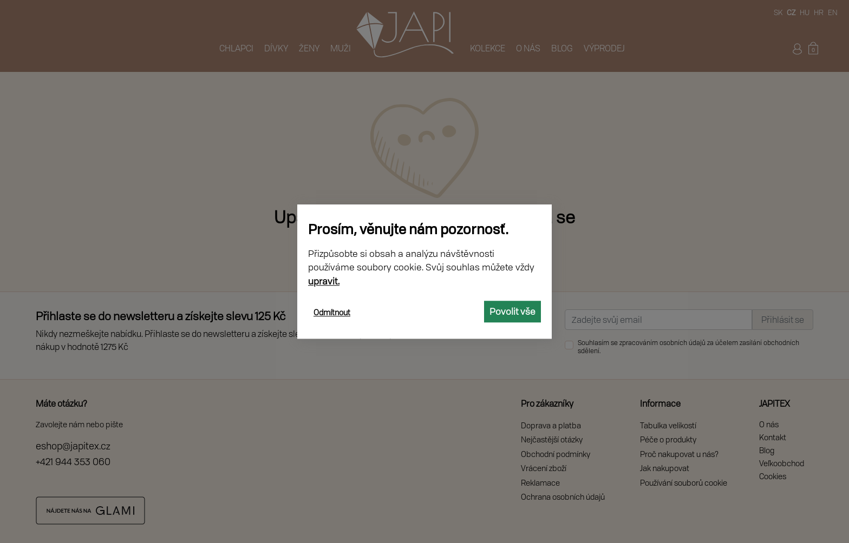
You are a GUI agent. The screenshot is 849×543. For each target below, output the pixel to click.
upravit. (323, 281)
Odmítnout (332, 312)
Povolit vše (512, 311)
